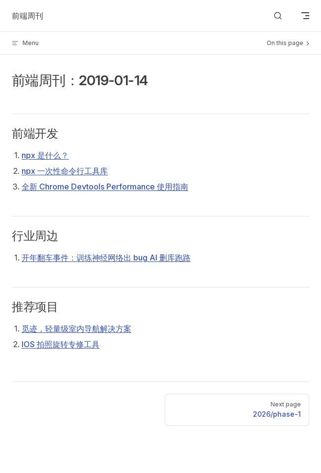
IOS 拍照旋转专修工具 (60, 344)
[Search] (278, 15)
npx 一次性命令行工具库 (65, 171)
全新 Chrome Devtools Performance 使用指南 (105, 186)
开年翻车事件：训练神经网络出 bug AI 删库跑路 (106, 257)
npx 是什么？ (45, 155)
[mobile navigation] (305, 15)
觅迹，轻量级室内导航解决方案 (76, 328)
